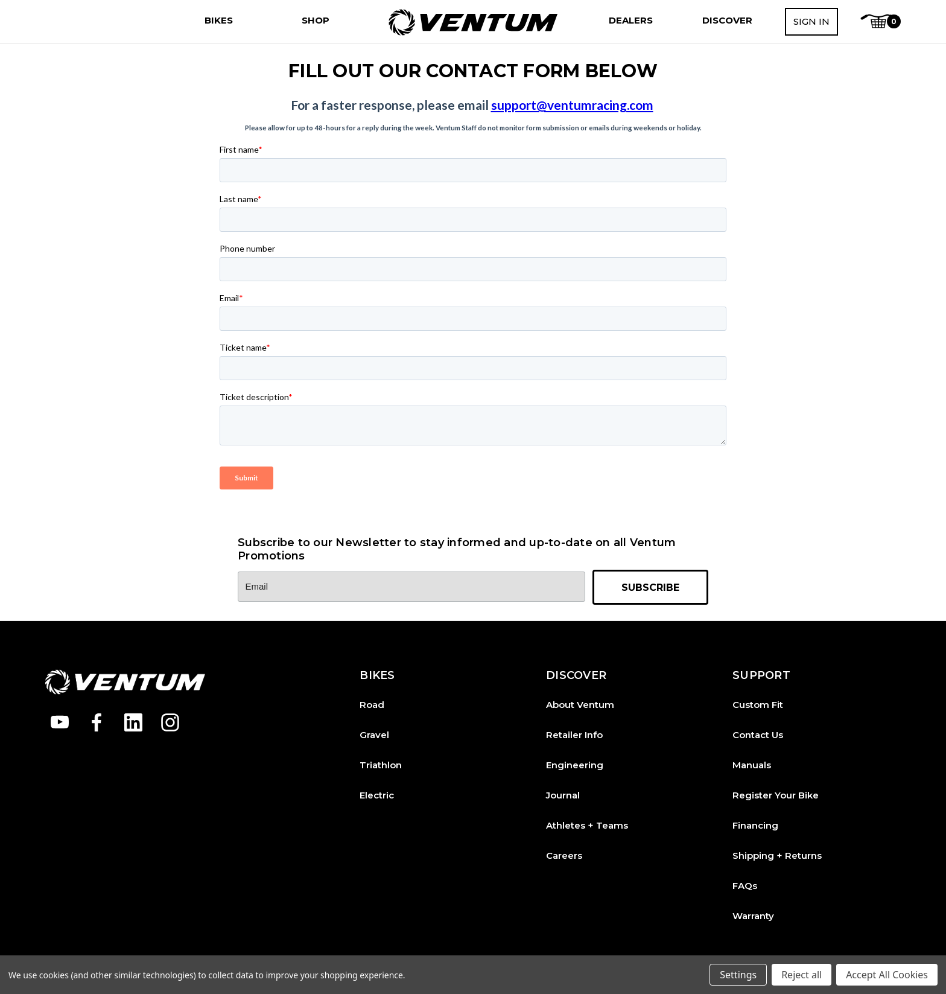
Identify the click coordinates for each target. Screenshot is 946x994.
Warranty (753, 916)
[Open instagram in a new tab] (170, 722)
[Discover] (727, 20)
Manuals (751, 765)
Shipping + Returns (777, 855)
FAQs (744, 885)
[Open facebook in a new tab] (96, 722)
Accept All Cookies (887, 974)
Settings (738, 974)
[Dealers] (631, 20)
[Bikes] (218, 20)
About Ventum (580, 704)
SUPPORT (761, 675)
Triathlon (381, 765)
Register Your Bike (775, 795)
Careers (564, 855)
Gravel (374, 735)
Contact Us (757, 735)
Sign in (811, 21)
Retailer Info (574, 735)
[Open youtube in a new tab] (59, 722)
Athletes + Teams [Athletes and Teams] (587, 825)
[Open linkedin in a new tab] (133, 722)
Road (372, 704)
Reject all (801, 974)
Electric (377, 795)
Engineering (574, 765)
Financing (755, 825)
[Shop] (315, 20)
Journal (563, 795)
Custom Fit (757, 704)
